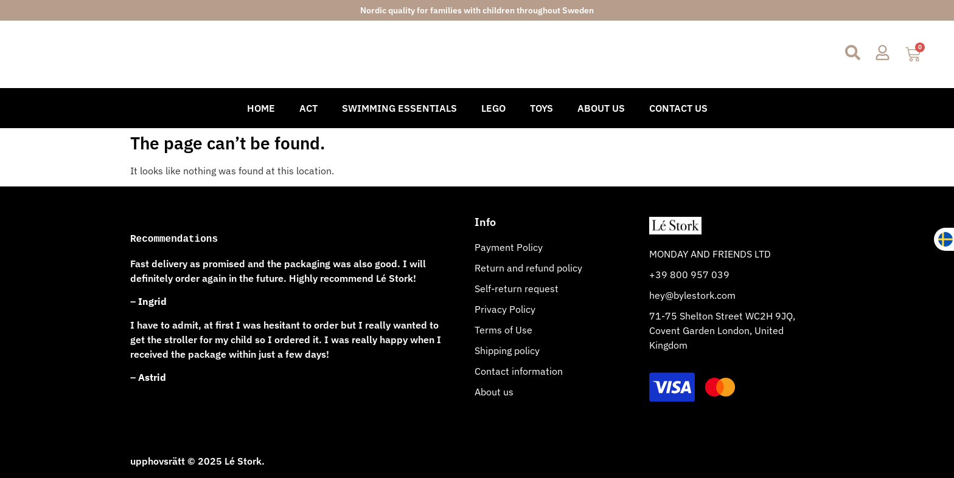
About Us (601, 108)
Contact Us (678, 108)
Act (308, 108)
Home (261, 108)
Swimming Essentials (399, 108)
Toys (541, 108)
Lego (493, 108)
